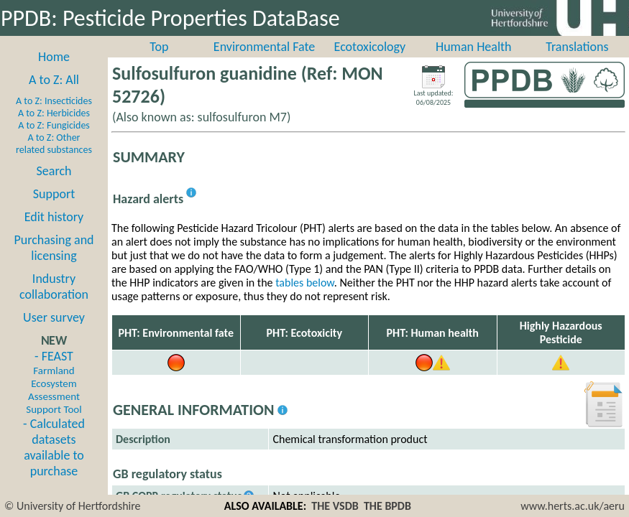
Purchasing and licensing (53, 248)
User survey (54, 317)
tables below (304, 282)
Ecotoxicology (370, 47)
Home (54, 57)
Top (159, 47)
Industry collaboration (53, 286)
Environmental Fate (264, 47)
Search (54, 171)
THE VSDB (334, 506)
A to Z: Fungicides (54, 125)
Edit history (54, 217)
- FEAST (53, 382)
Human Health (474, 47)
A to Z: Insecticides (54, 101)
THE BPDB (387, 506)
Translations (577, 47)
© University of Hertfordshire (72, 506)
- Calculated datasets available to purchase (54, 447)
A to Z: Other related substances (54, 143)
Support (54, 194)
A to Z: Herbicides (54, 113)
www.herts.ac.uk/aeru (572, 506)
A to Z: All (54, 80)
